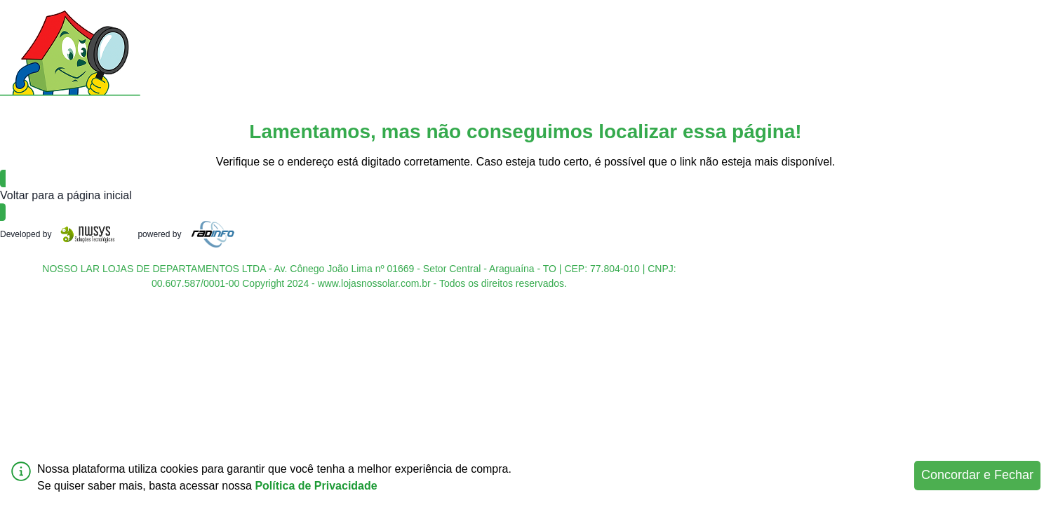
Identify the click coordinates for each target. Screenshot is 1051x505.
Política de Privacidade (316, 486)
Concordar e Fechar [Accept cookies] (977, 475)
